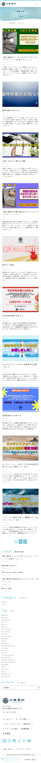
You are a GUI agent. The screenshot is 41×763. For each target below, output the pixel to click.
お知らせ (4, 602)
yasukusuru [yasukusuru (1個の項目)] (7, 674)
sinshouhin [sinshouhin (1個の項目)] (6, 657)
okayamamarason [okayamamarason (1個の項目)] (9, 645)
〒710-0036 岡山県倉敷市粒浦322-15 (12, 707)
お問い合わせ (31, 759)
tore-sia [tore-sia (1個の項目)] (5, 669)
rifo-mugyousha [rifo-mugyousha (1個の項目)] (8, 655)
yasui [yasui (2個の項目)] (4, 671)
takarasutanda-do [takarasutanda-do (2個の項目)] (9, 660)
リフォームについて (11, 724)
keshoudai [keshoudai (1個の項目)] (6, 620)
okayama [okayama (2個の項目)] (6, 643)
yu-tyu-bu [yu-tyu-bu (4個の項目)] (6, 676)
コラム (4, 604)
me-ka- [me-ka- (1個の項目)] (5, 634)
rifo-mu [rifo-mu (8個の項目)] (5, 653)
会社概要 (6, 733)
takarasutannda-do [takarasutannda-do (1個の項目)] (9, 662)
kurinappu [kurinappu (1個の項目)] (6, 631)
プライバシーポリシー (24, 749)
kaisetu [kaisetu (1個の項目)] (5, 617)
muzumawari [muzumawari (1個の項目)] (7, 636)
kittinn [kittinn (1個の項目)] (5, 624)
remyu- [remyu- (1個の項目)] (5, 650)
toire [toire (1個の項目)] (4, 667)
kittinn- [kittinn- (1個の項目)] (5, 627)
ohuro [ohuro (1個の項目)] (5, 641)
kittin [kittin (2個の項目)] (4, 622)
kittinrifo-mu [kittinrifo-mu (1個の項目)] (7, 629)
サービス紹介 (21, 719)
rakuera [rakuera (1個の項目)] (5, 648)
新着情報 (25, 728)
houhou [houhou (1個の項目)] (5, 615)
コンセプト (7, 719)
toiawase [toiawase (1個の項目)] (6, 664)
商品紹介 (27, 724)
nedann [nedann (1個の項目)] (5, 638)
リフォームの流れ (10, 728)
